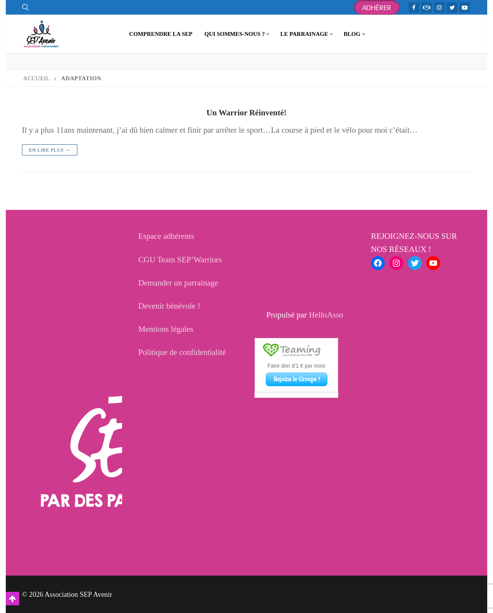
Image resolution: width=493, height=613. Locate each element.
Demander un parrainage (178, 282)
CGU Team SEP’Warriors (180, 259)
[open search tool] (25, 7)
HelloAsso (326, 314)
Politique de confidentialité (182, 352)
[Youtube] (464, 7)
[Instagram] (439, 7)
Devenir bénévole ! (169, 306)
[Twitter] (452, 7)
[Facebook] (414, 7)
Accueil (36, 78)
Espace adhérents (166, 236)
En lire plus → (49, 150)
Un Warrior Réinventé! (246, 112)
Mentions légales (165, 329)
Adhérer (377, 7)
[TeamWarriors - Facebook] (426, 7)
